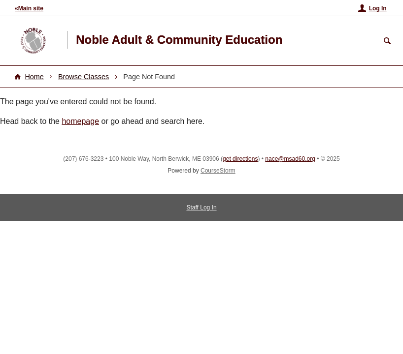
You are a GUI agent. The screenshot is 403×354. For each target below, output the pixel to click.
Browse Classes (83, 77)
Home (34, 77)
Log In (378, 8)
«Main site (29, 8)
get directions (240, 158)
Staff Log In (201, 207)
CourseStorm (218, 170)
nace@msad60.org (290, 158)
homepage (80, 121)
